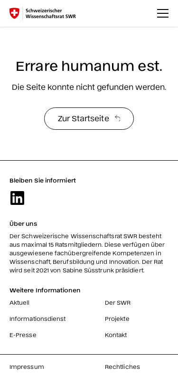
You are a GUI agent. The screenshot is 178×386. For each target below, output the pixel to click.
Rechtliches (122, 366)
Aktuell (19, 302)
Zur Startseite (89, 118)
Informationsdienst (37, 318)
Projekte (117, 318)
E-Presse (23, 334)
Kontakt (116, 334)
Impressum (26, 366)
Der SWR (118, 302)
